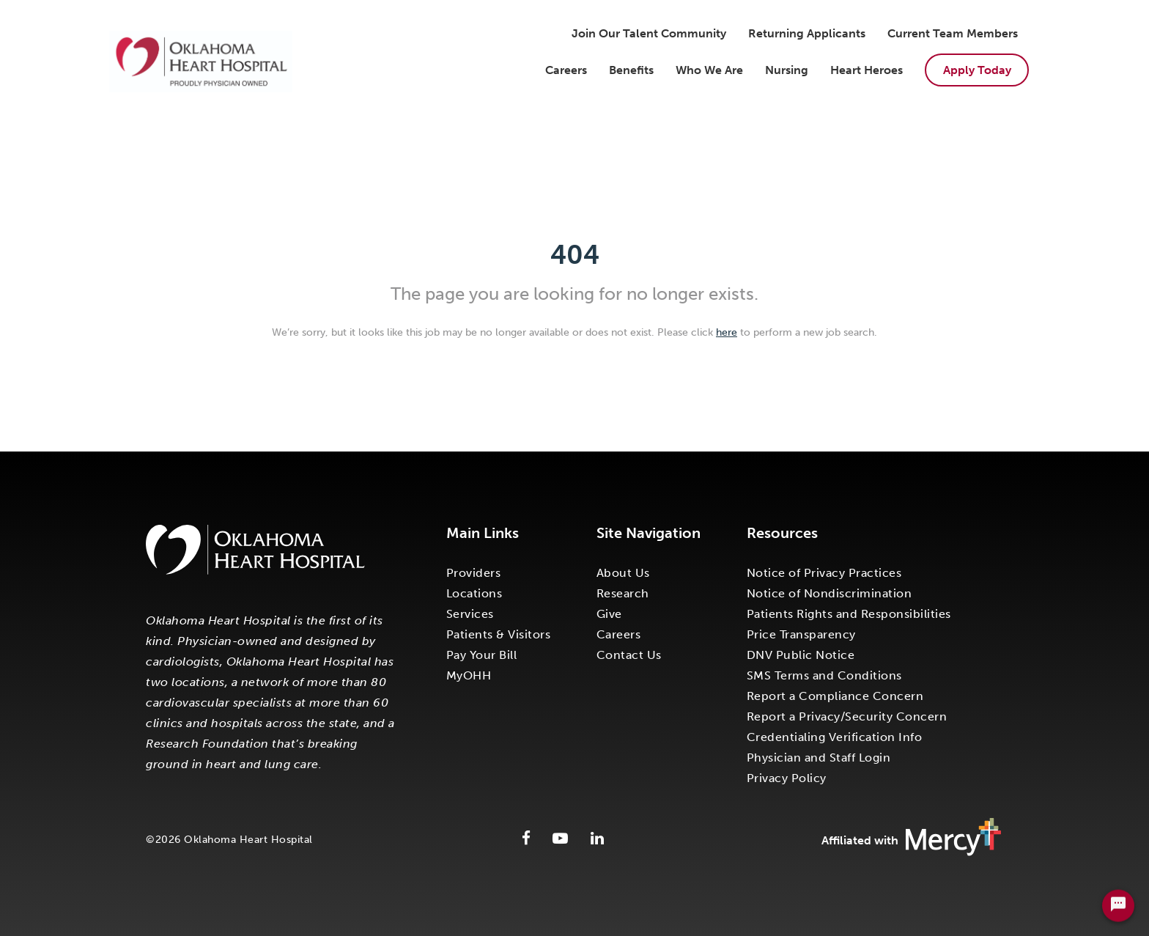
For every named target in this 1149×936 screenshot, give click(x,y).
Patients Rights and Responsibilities (849, 614)
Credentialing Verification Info (835, 737)
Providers (473, 573)
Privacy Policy (787, 778)
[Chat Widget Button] (1118, 909)
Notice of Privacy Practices (824, 573)
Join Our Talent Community (649, 33)
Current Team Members (952, 33)
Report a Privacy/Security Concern (847, 716)
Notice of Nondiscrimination (829, 593)
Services (470, 614)
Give (609, 614)
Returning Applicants (806, 33)
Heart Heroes (866, 70)
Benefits (631, 70)
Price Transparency (801, 634)
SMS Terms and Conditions (824, 675)
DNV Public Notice (801, 655)
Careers (566, 70)
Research (622, 593)
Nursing (786, 70)
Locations (474, 593)
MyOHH (469, 675)
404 (574, 254)
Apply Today (977, 70)
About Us (623, 573)
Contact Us (629, 655)
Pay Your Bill (481, 655)
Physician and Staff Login (819, 757)
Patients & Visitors (498, 634)
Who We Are (709, 70)
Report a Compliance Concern (835, 696)
